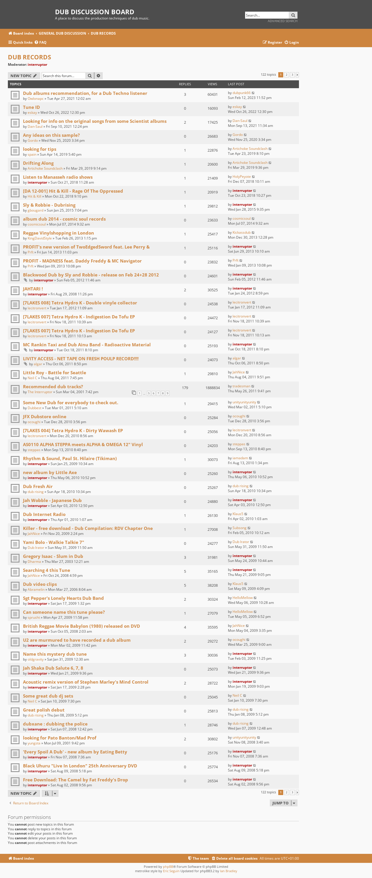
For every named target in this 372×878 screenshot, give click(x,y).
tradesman (241, 386)
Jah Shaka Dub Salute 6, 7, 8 (53, 668)
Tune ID (31, 107)
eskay (32, 112)
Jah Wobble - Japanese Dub (52, 500)
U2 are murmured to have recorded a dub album (77, 640)
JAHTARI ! (33, 289)
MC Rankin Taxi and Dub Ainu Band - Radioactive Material (87, 344)
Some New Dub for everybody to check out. (70, 402)
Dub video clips (40, 584)
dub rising (36, 491)
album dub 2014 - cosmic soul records (64, 219)
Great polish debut (44, 710)
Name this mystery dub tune (55, 654)
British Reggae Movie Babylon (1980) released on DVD (81, 626)
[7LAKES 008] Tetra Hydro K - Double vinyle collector (80, 303)
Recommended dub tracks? (53, 386)
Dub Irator (36, 547)
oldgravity (36, 659)
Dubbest (34, 407)
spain (32, 154)
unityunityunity (244, 402)
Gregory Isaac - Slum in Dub (53, 556)
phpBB (168, 866)
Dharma (34, 561)
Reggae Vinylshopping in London (58, 233)
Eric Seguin (171, 871)
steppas (34, 449)
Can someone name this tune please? (64, 612)
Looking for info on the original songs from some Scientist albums (94, 121)
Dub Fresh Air (38, 486)
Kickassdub (242, 232)
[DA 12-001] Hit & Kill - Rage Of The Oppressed (73, 191)
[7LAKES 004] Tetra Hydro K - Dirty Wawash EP (73, 430)
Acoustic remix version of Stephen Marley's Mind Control (85, 682)
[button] (297, 74)
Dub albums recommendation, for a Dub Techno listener (85, 93)
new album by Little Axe (50, 472)
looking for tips (39, 149)
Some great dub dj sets (48, 696)
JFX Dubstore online (44, 416)
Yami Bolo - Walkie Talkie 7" (53, 542)
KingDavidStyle (40, 238)
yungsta (34, 743)
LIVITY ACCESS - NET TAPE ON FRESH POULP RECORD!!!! (81, 358)
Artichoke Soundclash (250, 148)
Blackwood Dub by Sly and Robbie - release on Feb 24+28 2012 (91, 275)
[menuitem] (40, 43)
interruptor (37, 64)
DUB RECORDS (29, 57)
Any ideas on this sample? (51, 135)
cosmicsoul (37, 224)
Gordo (33, 140)
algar (38, 363)
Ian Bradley (228, 871)
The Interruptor (40, 391)
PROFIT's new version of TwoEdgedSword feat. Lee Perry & (86, 247)
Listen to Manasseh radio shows (58, 177)
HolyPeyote (242, 176)
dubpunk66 (242, 92)
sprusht (34, 617)
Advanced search (282, 21)
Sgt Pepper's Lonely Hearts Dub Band (63, 598)
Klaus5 (238, 513)
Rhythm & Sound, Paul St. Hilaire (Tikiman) (70, 458)
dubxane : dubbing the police (55, 724)
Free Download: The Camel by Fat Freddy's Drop (75, 780)
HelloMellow (243, 597)
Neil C (32, 377)
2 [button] (286, 75)
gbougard (35, 210)
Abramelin (36, 589)
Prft (30, 252)
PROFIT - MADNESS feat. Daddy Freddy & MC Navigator (82, 261)
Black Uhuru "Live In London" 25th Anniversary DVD (80, 766)
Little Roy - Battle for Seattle (54, 372)
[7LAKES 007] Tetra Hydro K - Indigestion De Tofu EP (79, 317)
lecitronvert (37, 308)
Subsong (240, 527)
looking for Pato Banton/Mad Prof (59, 738)
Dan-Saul (35, 126)
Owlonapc (36, 98)
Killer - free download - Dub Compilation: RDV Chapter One (88, 528)
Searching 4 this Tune (46, 570)
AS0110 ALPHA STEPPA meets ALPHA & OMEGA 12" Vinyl (83, 444)
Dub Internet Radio (44, 514)
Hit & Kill (34, 196)
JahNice (239, 372)
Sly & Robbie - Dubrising (49, 205)
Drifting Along (38, 163)
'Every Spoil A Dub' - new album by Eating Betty (75, 752)
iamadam (240, 457)
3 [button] (292, 75)
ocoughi (34, 421)
